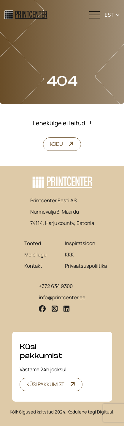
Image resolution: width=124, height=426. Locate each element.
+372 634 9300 (56, 286)
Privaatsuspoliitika (86, 266)
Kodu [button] (56, 143)
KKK (69, 254)
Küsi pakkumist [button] (45, 384)
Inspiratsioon (80, 243)
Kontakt (33, 266)
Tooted (32, 243)
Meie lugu (35, 254)
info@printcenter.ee (62, 297)
